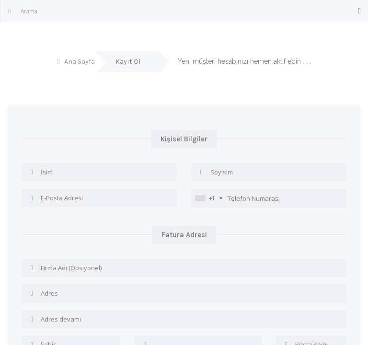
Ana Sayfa (79, 62)
